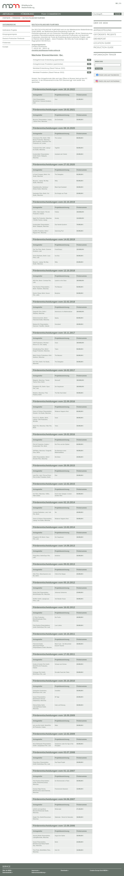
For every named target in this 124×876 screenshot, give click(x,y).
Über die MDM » (7, 870)
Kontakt (5, 47)
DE (117, 3)
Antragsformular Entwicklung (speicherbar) (48, 60)
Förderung (16, 18)
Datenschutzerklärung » (39, 872)
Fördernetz (7, 43)
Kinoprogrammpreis (10, 34)
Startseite (6, 18)
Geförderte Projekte (10, 30)
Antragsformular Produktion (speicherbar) (48, 64)
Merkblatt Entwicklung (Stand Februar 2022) (49, 68)
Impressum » (35, 870)
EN (120, 3)
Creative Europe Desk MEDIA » (99, 870)
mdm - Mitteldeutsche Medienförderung (46, 6)
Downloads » (65, 870)
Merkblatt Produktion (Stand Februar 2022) (48, 72)
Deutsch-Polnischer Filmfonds (33, 18)
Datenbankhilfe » (8, 872)
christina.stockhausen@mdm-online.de (46, 50)
